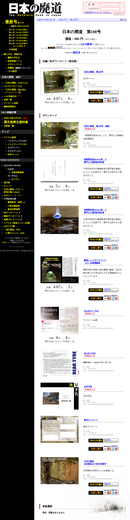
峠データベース (11, 213)
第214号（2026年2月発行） (19, 30)
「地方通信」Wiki (12, 230)
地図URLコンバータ (13, 219)
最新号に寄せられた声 (20, 26)
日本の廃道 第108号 (93, 72)
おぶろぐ (15, 179)
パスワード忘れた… (104, 12)
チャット (8, 186)
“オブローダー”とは (13, 86)
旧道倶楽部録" (18, 172)
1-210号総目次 (12, 96)
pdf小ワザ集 (9, 226)
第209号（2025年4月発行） (19, 43)
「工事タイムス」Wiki (14, 233)
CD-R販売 (12, 71)
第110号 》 (74, 20)
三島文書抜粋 (14, 206)
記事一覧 (8, 100)
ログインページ (15, 64)
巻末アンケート (91, 420)
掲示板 (7, 182)
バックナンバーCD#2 (17, 144)
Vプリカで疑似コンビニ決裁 (17, 223)
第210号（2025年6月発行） (19, 41)
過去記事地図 (14, 209)
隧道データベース (12, 216)
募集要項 (12, 202)
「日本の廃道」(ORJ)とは (16, 83)
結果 (22, 202)
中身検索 (13, 49)
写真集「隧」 (10, 126)
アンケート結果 (11, 103)
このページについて (46, 20)
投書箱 (11, 68)
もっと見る (18, 46)
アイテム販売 (10, 137)
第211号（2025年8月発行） (18, 38)
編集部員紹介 (10, 106)
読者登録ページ (15, 61)
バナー (20, 195)
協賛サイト (9, 195)
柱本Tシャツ (13, 154)
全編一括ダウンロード (55, 61)
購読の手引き (14, 58)
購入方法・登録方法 (13, 54)
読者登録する (90, 12)
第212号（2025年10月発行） (19, 35)
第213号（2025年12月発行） (19, 32)
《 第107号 (62, 20)
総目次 (76, 52)
